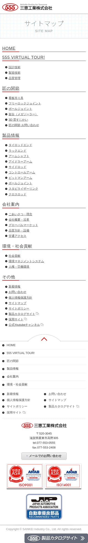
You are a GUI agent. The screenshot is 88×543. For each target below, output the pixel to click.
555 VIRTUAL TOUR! (23, 57)
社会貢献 (14, 255)
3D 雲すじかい (18, 119)
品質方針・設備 (19, 230)
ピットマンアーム (20, 177)
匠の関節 (11, 88)
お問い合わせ (17, 292)
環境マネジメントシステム (26, 261)
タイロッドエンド (20, 145)
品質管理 (14, 78)
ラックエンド (17, 150)
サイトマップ (17, 303)
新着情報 (14, 286)
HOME (8, 48)
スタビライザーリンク (23, 188)
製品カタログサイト (22, 314)
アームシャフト (19, 156)
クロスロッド (17, 194)
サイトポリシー (19, 308)
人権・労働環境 (19, 266)
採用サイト (16, 319)
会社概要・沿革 (19, 219)
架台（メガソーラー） (23, 114)
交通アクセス (17, 236)
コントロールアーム (22, 172)
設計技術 (14, 67)
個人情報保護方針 (20, 297)
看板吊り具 (16, 98)
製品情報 (11, 135)
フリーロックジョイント (25, 103)
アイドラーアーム (20, 161)
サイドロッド (17, 167)
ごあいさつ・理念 (20, 214)
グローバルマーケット (23, 225)
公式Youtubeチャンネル (24, 324)
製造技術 (14, 72)
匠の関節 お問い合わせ (24, 125)
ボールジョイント (20, 109)
